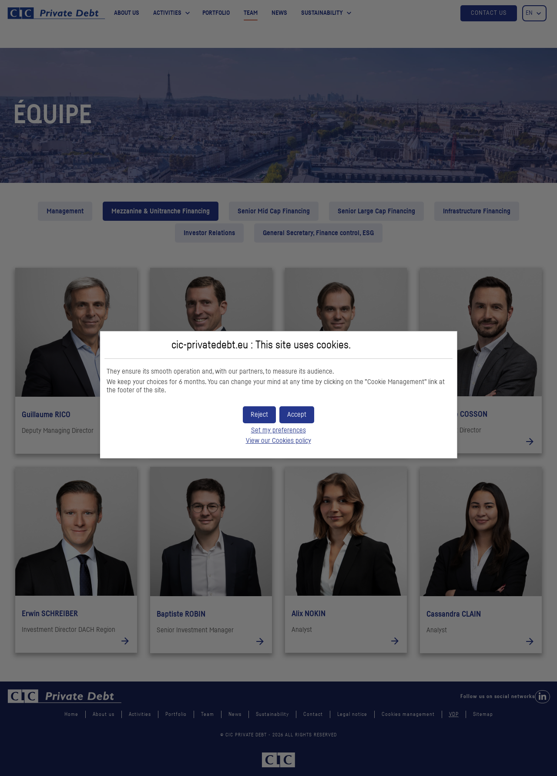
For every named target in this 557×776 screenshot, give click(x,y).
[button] (296, 414)
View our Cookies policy (278, 440)
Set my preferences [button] (278, 430)
